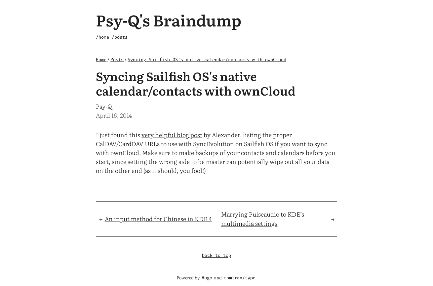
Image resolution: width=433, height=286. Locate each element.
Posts (117, 60)
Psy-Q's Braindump (168, 19)
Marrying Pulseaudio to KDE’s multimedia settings (262, 219)
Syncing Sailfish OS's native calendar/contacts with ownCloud (207, 60)
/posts (120, 37)
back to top (216, 256)
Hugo (207, 278)
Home (101, 60)
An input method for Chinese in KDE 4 (158, 218)
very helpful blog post (171, 134)
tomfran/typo (240, 278)
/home (102, 37)
